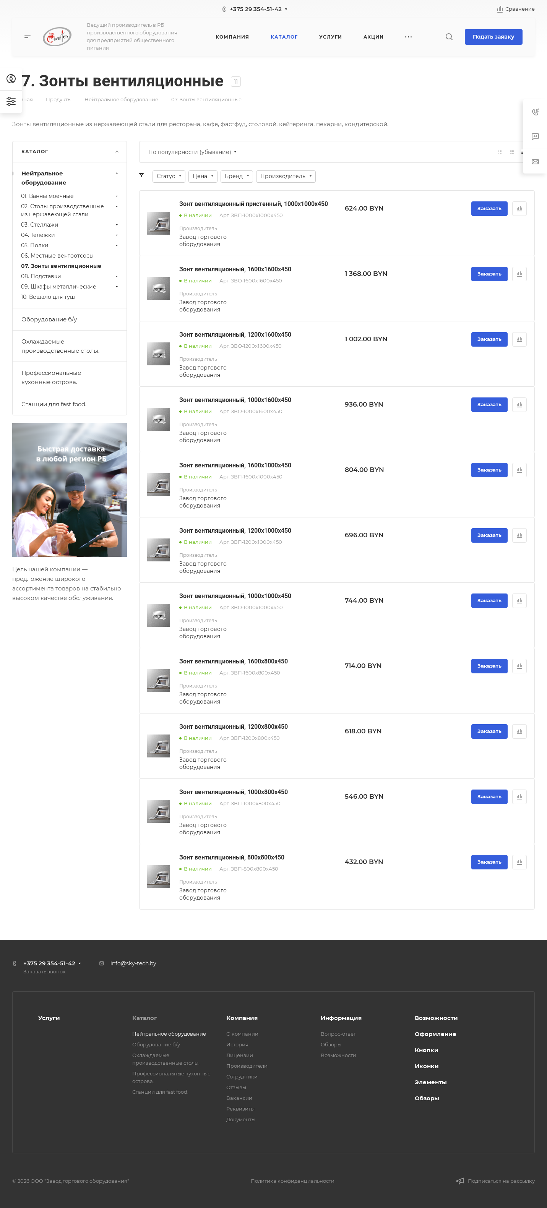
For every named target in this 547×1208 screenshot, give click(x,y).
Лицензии (239, 1055)
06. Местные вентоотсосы (57, 255)
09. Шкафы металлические (70, 286)
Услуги (49, 1018)
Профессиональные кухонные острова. (51, 377)
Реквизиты (240, 1109)
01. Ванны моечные (70, 196)
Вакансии (239, 1098)
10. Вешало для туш (48, 296)
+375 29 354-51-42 (256, 9)
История (237, 1044)
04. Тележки (70, 235)
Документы (240, 1119)
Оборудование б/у (49, 319)
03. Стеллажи (70, 224)
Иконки (427, 1066)
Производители (247, 1066)
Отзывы (236, 1087)
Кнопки (426, 1050)
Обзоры (331, 1044)
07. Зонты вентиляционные (61, 266)
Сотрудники (242, 1076)
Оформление (435, 1034)
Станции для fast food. (53, 404)
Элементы (431, 1082)
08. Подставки (70, 276)
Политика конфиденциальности (292, 1181)
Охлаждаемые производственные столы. (60, 346)
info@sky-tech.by (133, 963)
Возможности (338, 1055)
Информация (341, 1018)
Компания (242, 1018)
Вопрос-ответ (338, 1034)
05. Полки (70, 245)
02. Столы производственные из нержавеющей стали (70, 210)
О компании (242, 1034)
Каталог (144, 1018)
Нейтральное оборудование (70, 178)
